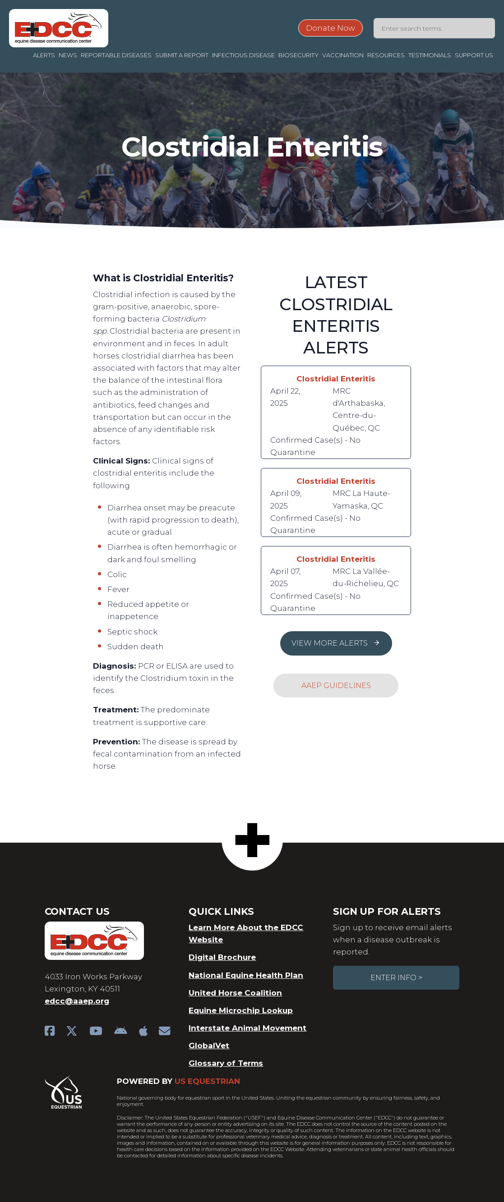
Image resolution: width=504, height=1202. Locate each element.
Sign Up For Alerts (386, 911)
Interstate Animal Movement (247, 1027)
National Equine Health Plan (246, 975)
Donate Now (330, 27)
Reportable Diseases (116, 55)
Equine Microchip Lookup (241, 1010)
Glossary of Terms (226, 1063)
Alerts (44, 55)
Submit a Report (181, 55)
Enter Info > (396, 977)
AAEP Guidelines (336, 685)
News (68, 55)
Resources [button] (386, 55)
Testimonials (429, 55)
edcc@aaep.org (77, 1000)
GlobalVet (209, 1045)
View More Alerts (335, 643)
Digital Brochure (222, 957)
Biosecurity (298, 55)
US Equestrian (207, 1081)
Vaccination (343, 55)
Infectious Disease (243, 55)
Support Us (474, 55)
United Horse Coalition (235, 992)
